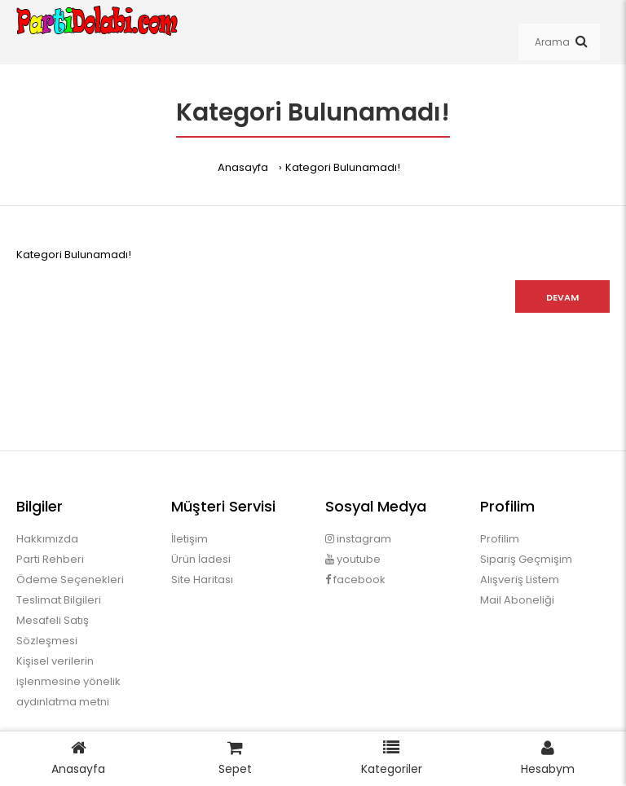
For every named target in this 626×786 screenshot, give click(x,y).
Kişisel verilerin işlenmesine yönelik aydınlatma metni (68, 681)
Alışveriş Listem (519, 579)
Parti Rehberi (50, 559)
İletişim (189, 539)
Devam (562, 297)
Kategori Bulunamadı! (342, 167)
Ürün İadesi (201, 559)
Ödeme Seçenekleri (70, 579)
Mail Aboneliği (517, 600)
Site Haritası (202, 579)
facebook (355, 579)
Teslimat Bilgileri (58, 600)
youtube (353, 559)
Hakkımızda (47, 539)
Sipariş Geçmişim (526, 559)
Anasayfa (243, 167)
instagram (358, 539)
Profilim (499, 539)
